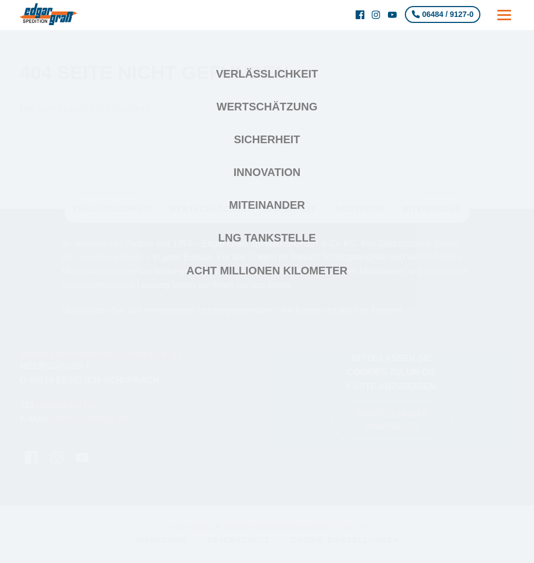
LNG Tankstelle (267, 238)
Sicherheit (267, 139)
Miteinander (267, 205)
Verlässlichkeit (267, 74)
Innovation (267, 172)
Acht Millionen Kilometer (267, 271)
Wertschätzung (267, 107)
